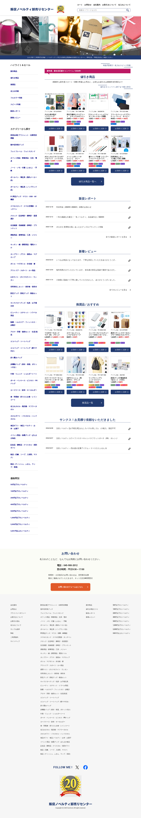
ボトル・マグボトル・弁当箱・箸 (22, 264)
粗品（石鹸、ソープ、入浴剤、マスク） (23, 455)
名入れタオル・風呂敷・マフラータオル (23, 407)
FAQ (11, 633)
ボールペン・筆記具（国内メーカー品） (23, 178)
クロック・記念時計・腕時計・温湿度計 (23, 217)
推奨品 (12, 85)
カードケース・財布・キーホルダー (23, 390)
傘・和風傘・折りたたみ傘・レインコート (23, 398)
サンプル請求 (15, 629)
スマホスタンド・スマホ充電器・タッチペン (23, 207)
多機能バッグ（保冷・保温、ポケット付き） (23, 365)
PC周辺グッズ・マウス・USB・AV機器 (23, 198)
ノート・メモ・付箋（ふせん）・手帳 (23, 169)
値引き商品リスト (92, 609)
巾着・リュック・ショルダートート (23, 374)
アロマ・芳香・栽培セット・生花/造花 (24, 333)
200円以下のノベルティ (19, 498)
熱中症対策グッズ (17, 145)
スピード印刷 (15, 104)
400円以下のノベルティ (19, 504)
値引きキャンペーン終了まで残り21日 (115, 87)
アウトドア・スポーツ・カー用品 (22, 270)
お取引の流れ (15, 621)
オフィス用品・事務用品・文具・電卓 (23, 159)
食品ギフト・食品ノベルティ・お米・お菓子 (22, 427)
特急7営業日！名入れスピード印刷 (117, 65)
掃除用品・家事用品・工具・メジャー (23, 236)
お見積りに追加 (54, 129)
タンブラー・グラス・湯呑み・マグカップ (23, 255)
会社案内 (96, 5)
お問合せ (87, 5)
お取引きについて (109, 5)
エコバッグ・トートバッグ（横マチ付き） (23, 349)
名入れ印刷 (14, 91)
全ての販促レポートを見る (116, 237)
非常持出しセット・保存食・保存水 (23, 287)
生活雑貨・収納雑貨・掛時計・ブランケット (23, 226)
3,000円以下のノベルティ (20, 524)
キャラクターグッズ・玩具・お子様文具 (23, 304)
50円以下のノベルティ (18, 485)
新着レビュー (15, 118)
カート (80, 5)
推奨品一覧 (87, 402)
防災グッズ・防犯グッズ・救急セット (23, 294)
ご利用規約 (14, 637)
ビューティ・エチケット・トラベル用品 (23, 314)
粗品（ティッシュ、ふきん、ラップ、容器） (22, 465)
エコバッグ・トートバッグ (20, 341)
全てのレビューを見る (118, 290)
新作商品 (13, 71)
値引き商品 (14, 78)
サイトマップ (15, 641)
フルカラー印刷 (16, 98)
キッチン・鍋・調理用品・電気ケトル (23, 246)
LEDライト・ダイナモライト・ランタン (23, 278)
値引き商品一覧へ (87, 181)
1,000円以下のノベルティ (20, 518)
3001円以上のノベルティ (121, 633)
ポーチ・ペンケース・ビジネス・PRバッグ (23, 382)
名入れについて (124, 5)
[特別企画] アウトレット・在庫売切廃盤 (23, 136)
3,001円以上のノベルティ (20, 531)
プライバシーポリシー (18, 613)
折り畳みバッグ (16, 358)
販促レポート (15, 111)
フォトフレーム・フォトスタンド (22, 151)
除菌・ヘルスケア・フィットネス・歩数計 (23, 323)
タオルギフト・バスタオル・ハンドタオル (23, 417)
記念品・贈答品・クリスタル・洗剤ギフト (23, 446)
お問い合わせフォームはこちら (70, 587)
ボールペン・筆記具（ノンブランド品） (23, 188)
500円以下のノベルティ (19, 511)
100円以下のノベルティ (19, 491)
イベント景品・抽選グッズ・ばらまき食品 (23, 436)
